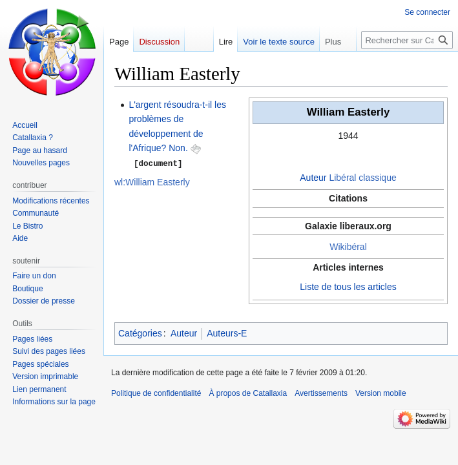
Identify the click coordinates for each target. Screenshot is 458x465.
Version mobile (380, 393)
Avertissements (321, 393)
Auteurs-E (227, 333)
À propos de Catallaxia (248, 393)
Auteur (313, 177)
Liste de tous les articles (348, 287)
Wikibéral (348, 247)
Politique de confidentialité (156, 393)
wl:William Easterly (152, 181)
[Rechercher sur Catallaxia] (407, 40)
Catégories (140, 333)
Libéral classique (362, 177)
